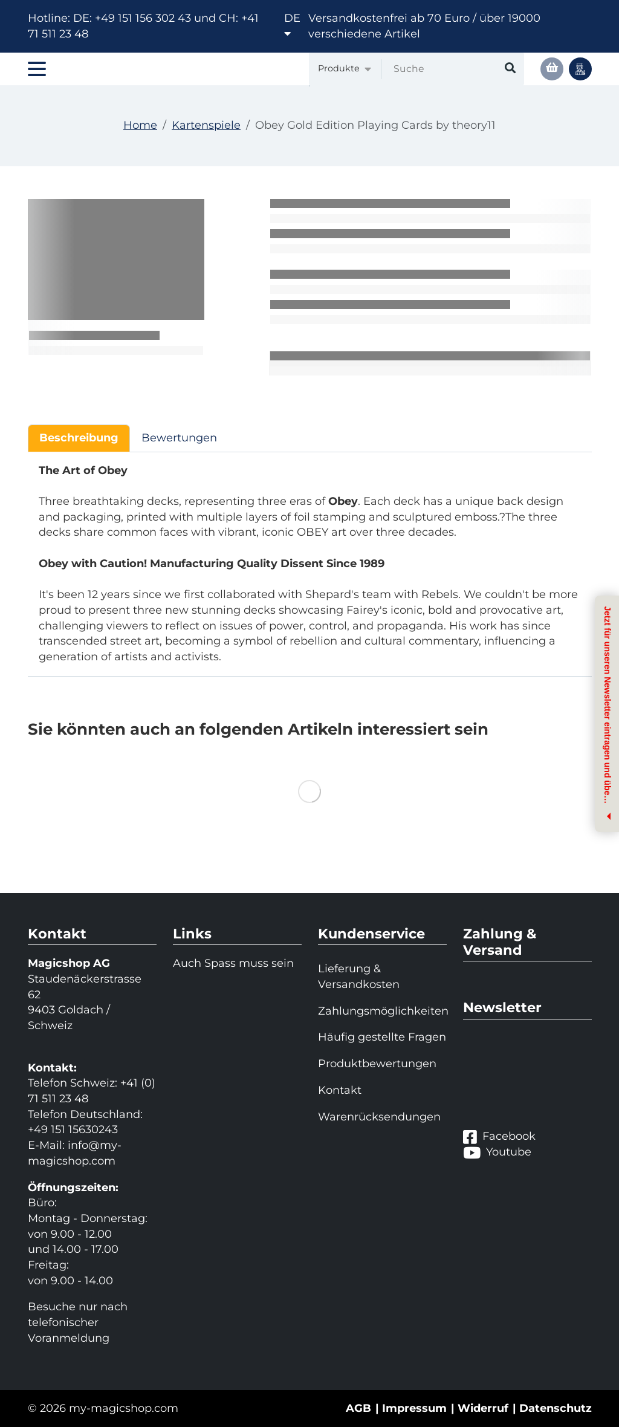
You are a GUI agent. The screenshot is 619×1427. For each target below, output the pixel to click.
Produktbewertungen (377, 1063)
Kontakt (339, 1090)
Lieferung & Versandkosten (359, 976)
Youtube (497, 1152)
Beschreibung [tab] (78, 437)
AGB (358, 1408)
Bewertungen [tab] (179, 437)
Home (140, 125)
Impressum (414, 1408)
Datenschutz (555, 1408)
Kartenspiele (206, 125)
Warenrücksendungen (379, 1116)
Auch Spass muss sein (233, 963)
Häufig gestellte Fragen (382, 1037)
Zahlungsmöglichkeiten (382, 1011)
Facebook (499, 1137)
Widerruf (483, 1408)
